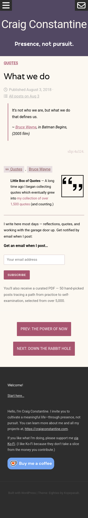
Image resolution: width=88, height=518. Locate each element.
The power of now (50, 329)
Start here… (16, 396)
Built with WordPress (22, 493)
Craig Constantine (44, 24)
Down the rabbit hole (49, 348)
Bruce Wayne (26, 127)
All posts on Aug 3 (21, 96)
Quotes (11, 63)
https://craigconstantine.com (46, 429)
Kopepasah (71, 493)
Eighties (54, 493)
